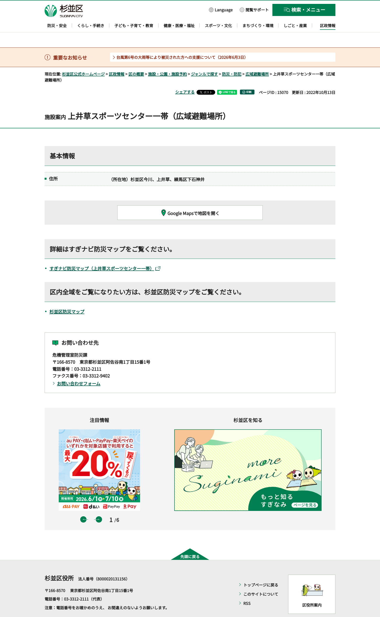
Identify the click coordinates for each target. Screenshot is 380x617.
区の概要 (136, 60)
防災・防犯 (231, 60)
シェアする (185, 78)
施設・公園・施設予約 (167, 60)
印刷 (249, 78)
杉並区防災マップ (66, 297)
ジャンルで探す (204, 60)
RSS (247, 589)
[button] (221, 9)
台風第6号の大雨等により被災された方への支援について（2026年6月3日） (182, 43)
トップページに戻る (260, 571)
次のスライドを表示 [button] (99, 505)
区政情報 (116, 60)
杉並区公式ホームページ (83, 60)
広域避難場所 (257, 60)
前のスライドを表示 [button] (83, 505)
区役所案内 (312, 591)
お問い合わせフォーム (78, 369)
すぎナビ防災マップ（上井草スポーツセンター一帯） (104, 254)
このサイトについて (260, 580)
